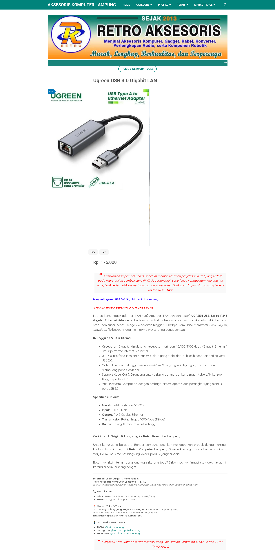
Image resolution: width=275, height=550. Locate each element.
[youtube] (148, 528)
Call (171, 407)
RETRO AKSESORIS (147, 544)
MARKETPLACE (203, 4)
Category (142, 4)
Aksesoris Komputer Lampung (82, 4)
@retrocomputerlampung (148, 370)
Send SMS (148, 407)
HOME (126, 4)
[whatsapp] (135, 435)
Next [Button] (84, 181)
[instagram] (160, 528)
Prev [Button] (73, 181)
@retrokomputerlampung (148, 373)
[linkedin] (137, 528)
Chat (125, 407)
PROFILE (163, 4)
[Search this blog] (225, 5)
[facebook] (119, 435)
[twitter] (127, 435)
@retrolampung (137, 367)
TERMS (181, 4)
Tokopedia (124, 417)
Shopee (140, 417)
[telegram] (144, 435)
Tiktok (153, 417)
